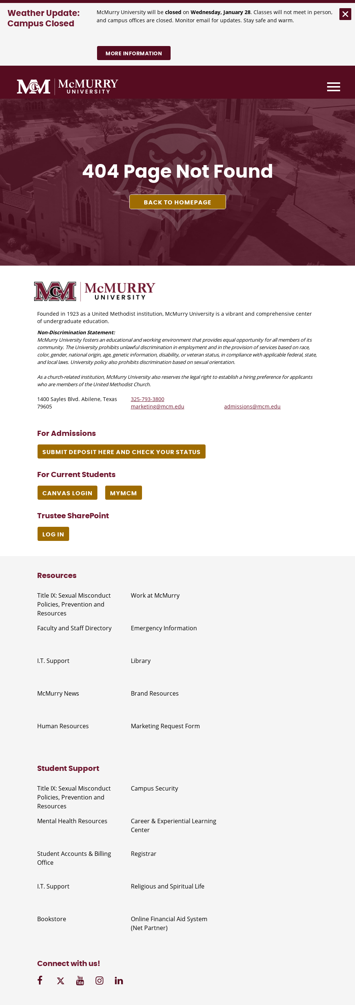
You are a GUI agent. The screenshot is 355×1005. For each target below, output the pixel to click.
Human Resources (63, 726)
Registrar (143, 854)
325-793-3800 (147, 399)
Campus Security (154, 788)
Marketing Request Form (165, 726)
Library (141, 661)
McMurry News (58, 693)
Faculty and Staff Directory (74, 628)
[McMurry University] (67, 88)
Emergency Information (164, 628)
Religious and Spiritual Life (167, 886)
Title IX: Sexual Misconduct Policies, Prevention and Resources (74, 604)
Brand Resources (155, 693)
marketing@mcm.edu (157, 406)
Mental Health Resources (72, 821)
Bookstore (51, 919)
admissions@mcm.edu (252, 406)
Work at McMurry (155, 595)
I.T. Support (53, 661)
